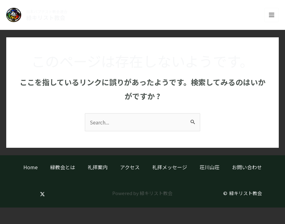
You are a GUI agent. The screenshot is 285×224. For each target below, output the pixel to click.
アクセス (130, 167)
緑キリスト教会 (47, 17)
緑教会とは (62, 167)
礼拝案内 (98, 167)
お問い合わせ (247, 167)
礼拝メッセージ (169, 167)
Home (30, 167)
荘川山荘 (210, 167)
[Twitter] (42, 194)
